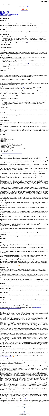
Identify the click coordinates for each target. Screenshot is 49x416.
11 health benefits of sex (17, 105)
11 (32, 88)
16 (7, 114)
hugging (11, 129)
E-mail (25, 398)
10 (23, 87)
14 (37, 109)
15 (30, 110)
